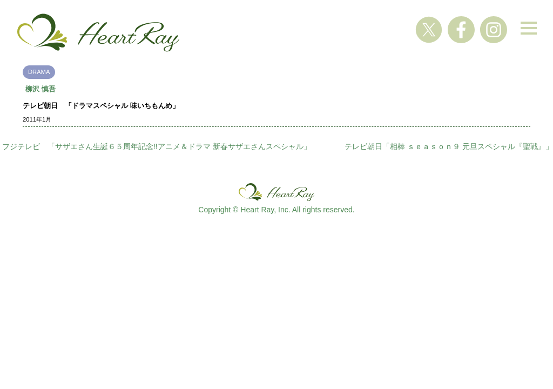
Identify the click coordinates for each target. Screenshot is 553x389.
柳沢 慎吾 (40, 89)
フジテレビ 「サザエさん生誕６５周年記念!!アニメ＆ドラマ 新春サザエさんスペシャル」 (156, 146)
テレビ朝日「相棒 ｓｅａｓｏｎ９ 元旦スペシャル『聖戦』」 (449, 146)
